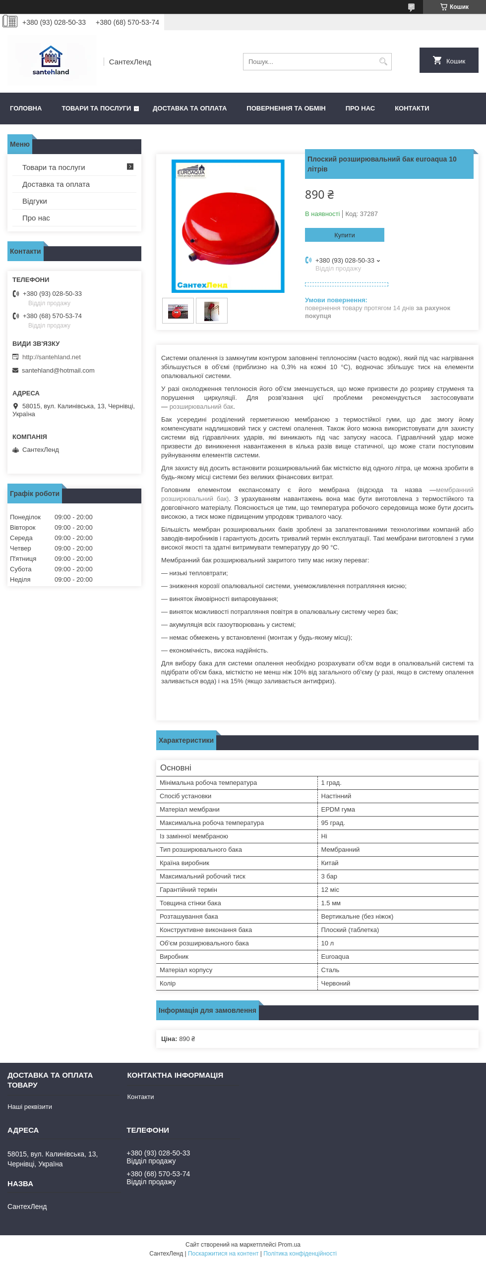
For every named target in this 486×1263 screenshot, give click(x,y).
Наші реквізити (29, 1106)
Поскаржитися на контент (223, 1253)
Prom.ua (289, 1244)
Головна (26, 108)
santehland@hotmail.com (58, 370)
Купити (344, 235)
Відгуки (34, 201)
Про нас (360, 108)
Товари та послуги (96, 108)
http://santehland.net (51, 357)
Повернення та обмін (285, 108)
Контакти (412, 108)
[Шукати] (383, 61)
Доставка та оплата (190, 108)
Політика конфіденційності (300, 1253)
